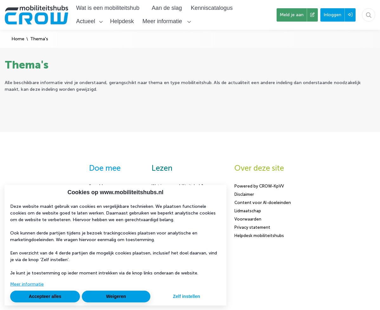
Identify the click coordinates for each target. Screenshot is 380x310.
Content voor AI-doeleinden (262, 202)
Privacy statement (252, 227)
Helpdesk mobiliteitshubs (259, 235)
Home (17, 39)
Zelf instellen (186, 296)
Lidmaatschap (247, 210)
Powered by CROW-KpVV (259, 186)
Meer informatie (27, 284)
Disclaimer (244, 194)
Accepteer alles (45, 296)
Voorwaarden (247, 219)
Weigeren (116, 296)
